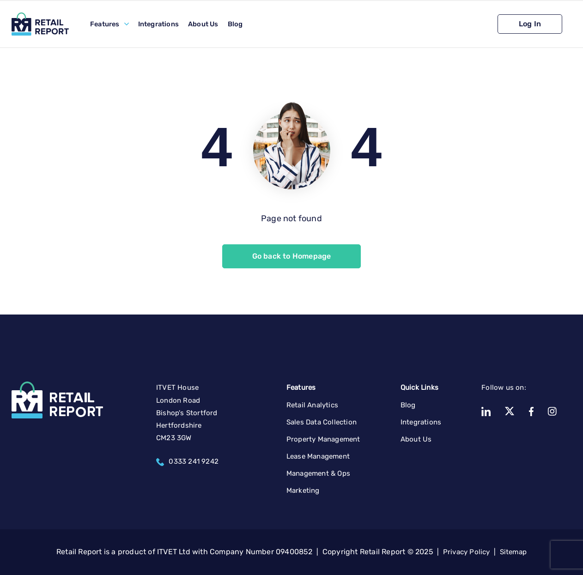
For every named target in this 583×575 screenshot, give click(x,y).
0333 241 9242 (187, 461)
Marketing (303, 490)
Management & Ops (318, 473)
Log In (530, 23)
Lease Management (318, 456)
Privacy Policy (466, 552)
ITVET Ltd (173, 551)
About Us (203, 24)
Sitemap (513, 552)
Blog (235, 24)
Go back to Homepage (291, 256)
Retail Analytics (312, 405)
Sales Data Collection (321, 422)
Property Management (323, 439)
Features (105, 24)
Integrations (158, 24)
